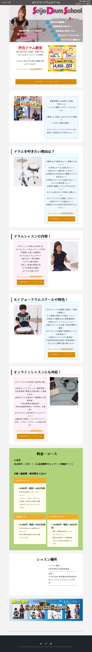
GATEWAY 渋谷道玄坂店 (59, 569)
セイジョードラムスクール (46, 2)
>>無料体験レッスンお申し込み (46, 81)
